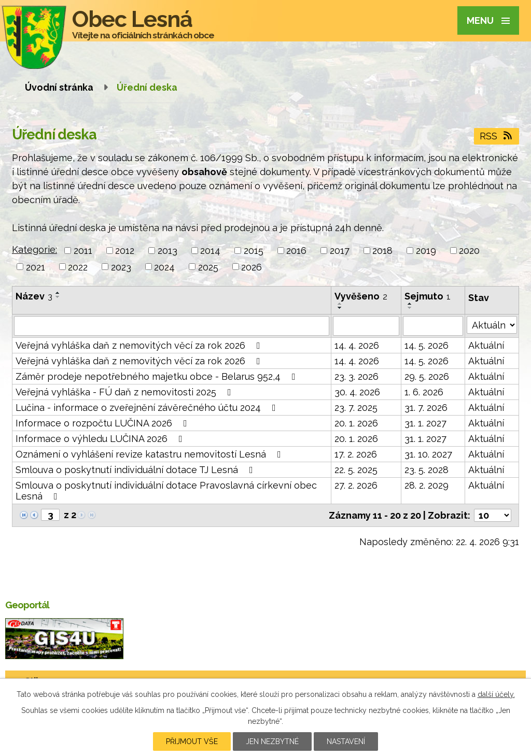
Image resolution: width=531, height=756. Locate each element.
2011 (83, 250)
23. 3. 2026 (356, 376)
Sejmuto (427, 296)
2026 (251, 266)
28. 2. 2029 (426, 485)
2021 (35, 266)
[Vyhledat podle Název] (171, 326)
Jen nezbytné (272, 741)
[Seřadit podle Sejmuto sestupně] (410, 308)
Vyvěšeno (360, 296)
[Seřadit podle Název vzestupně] (58, 293)
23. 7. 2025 (356, 407)
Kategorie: (34, 249)
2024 (164, 266)
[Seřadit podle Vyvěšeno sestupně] (340, 308)
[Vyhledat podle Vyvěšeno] (366, 326)
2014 (210, 250)
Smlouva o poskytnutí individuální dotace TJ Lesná (136, 469)
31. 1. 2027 (425, 423)
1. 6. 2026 (423, 392)
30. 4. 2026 (357, 392)
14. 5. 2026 (426, 345)
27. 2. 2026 (356, 485)
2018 (382, 250)
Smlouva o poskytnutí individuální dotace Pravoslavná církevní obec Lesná (166, 491)
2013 (167, 250)
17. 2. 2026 (355, 454)
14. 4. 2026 (356, 345)
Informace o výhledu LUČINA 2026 (101, 438)
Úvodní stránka (59, 87)
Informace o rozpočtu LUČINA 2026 (103, 423)
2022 (78, 266)
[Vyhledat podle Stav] (492, 325)
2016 (296, 250)
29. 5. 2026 (426, 376)
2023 (121, 266)
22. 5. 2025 (356, 469)
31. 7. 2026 (426, 407)
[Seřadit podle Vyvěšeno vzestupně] (340, 304)
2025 (208, 266)
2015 (253, 250)
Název (34, 296)
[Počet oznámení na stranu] (492, 515)
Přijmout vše (192, 741)
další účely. (496, 694)
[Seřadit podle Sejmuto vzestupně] (410, 304)
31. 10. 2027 (428, 454)
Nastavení (346, 741)
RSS (497, 136)
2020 (469, 250)
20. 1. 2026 (356, 423)
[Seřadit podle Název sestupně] (58, 297)
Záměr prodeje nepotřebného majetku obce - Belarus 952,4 (158, 376)
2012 (124, 250)
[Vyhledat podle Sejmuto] (433, 326)
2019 (426, 250)
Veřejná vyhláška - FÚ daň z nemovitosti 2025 (125, 392)
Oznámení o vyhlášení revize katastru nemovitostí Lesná (150, 454)
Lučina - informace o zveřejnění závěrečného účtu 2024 (148, 407)
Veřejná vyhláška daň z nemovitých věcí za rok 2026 (140, 345)
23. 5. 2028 (426, 469)
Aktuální (486, 345)
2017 (340, 250)
